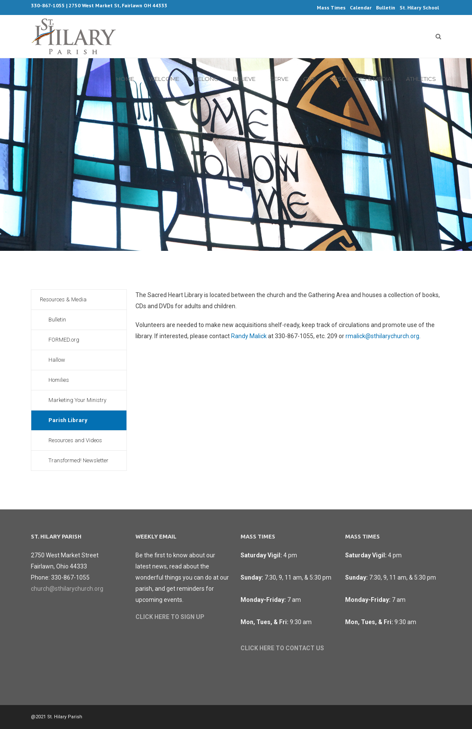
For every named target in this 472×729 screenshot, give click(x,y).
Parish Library (67, 420)
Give (309, 78)
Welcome (164, 78)
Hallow (56, 360)
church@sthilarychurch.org (67, 588)
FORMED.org (63, 339)
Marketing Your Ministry (77, 400)
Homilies (58, 380)
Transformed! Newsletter (78, 460)
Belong (206, 78)
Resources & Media (361, 78)
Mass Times (331, 7)
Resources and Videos (75, 440)
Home (125, 78)
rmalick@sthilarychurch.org (382, 336)
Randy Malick (249, 336)
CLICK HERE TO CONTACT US (282, 648)
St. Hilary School (419, 7)
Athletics (421, 78)
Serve (279, 78)
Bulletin (385, 7)
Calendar (361, 7)
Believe (244, 78)
